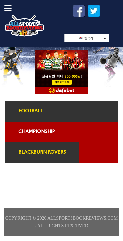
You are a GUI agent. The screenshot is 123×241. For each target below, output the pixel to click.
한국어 (92, 38)
